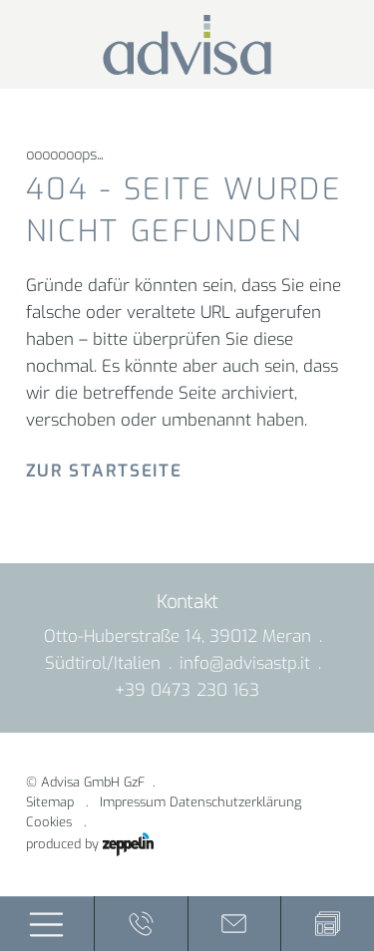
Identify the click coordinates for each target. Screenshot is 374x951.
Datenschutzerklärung (235, 801)
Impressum (133, 801)
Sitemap (50, 801)
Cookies (49, 821)
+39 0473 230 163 (186, 690)
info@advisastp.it (245, 663)
